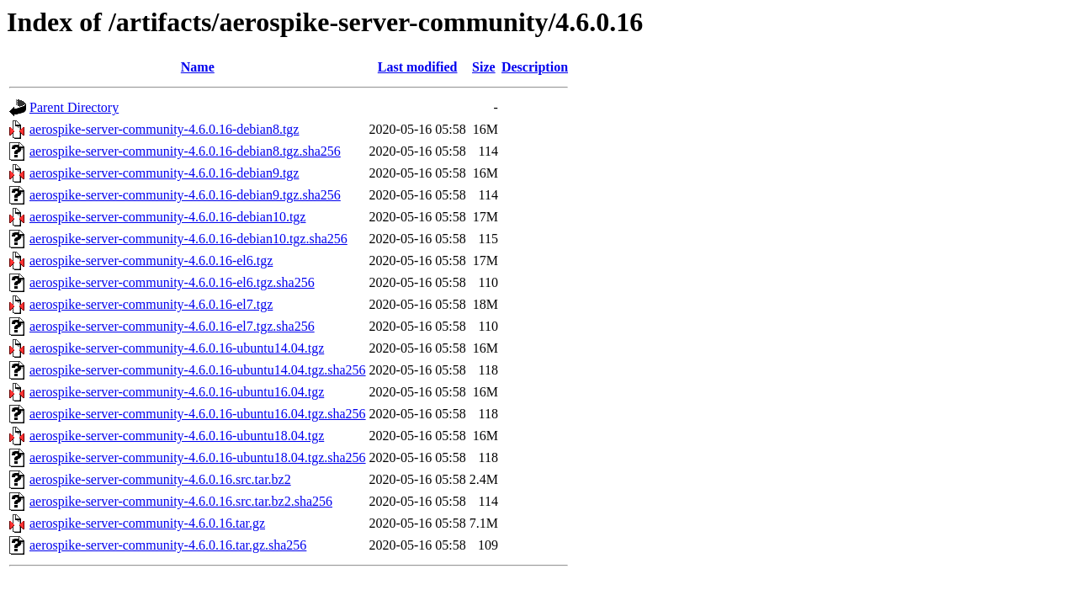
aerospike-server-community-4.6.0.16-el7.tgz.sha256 (172, 326)
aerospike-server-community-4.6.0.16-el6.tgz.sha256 (172, 282)
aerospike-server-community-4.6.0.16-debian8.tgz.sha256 (185, 151)
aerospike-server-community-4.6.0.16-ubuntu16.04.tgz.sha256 (197, 414)
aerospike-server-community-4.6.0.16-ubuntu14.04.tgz (176, 348)
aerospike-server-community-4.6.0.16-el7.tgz (151, 304)
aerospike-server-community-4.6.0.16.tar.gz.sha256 (167, 545)
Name (198, 67)
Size (484, 67)
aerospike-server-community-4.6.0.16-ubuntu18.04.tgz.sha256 (197, 457)
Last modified (418, 67)
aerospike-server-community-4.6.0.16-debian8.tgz (164, 129)
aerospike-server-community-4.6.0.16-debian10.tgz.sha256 (188, 238)
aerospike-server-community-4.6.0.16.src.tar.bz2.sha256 (180, 501)
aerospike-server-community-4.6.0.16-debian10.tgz (167, 217)
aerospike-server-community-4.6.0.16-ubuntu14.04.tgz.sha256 (197, 370)
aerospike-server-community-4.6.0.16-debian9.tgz (164, 173)
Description (534, 67)
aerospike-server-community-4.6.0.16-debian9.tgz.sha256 (185, 195)
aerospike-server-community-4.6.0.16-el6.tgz (151, 260)
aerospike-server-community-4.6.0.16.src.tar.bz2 (160, 479)
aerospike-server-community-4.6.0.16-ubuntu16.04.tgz (176, 392)
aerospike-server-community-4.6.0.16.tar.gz (147, 523)
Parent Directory (74, 107)
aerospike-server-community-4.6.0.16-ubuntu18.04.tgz (176, 435)
